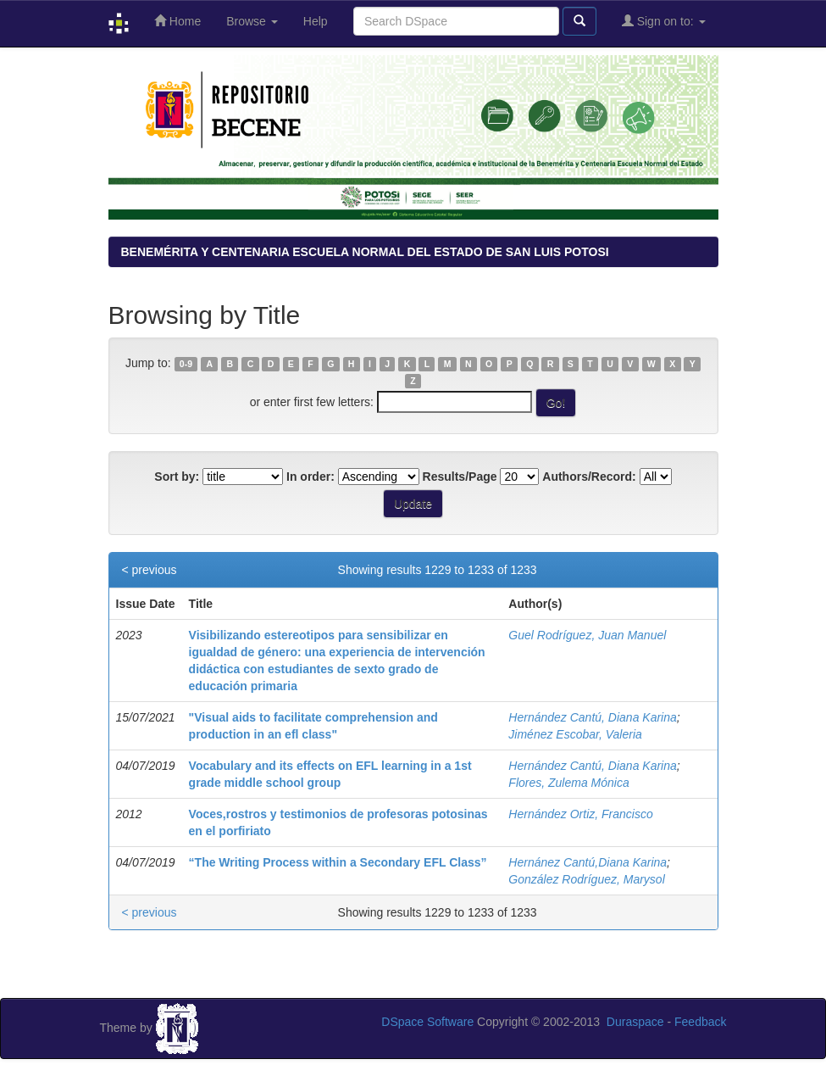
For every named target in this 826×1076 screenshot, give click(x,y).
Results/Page (460, 476)
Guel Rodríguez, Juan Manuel (587, 635)
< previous (149, 570)
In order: (310, 476)
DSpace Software (427, 1022)
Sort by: (176, 476)
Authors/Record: (588, 476)
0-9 (186, 364)
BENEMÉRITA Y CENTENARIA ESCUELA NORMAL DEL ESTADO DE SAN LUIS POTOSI (365, 252)
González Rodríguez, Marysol (586, 879)
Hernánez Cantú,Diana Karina (587, 862)
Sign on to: (664, 21)
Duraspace (635, 1022)
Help (315, 21)
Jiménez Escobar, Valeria (574, 734)
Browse (252, 21)
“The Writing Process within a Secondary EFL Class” (338, 862)
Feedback (700, 1022)
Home (177, 21)
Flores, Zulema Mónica (568, 782)
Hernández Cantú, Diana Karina (592, 717)
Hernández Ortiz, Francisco (580, 814)
